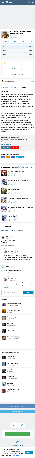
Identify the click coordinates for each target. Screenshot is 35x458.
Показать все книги (17, 344)
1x (31, 41)
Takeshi (8, 266)
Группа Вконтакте (17, 406)
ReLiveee (11, 251)
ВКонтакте (6, 147)
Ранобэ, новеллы (7, 81)
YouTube (15, 147)
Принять (29, 452)
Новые (13, 230)
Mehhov (12, 35)
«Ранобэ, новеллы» (25, 167)
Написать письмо (17, 434)
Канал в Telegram (17, 411)
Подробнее (15, 455)
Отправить (28, 292)
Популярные (5, 230)
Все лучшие (17, 397)
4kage (8, 236)
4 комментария (18, 69)
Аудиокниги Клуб (17, 441)
